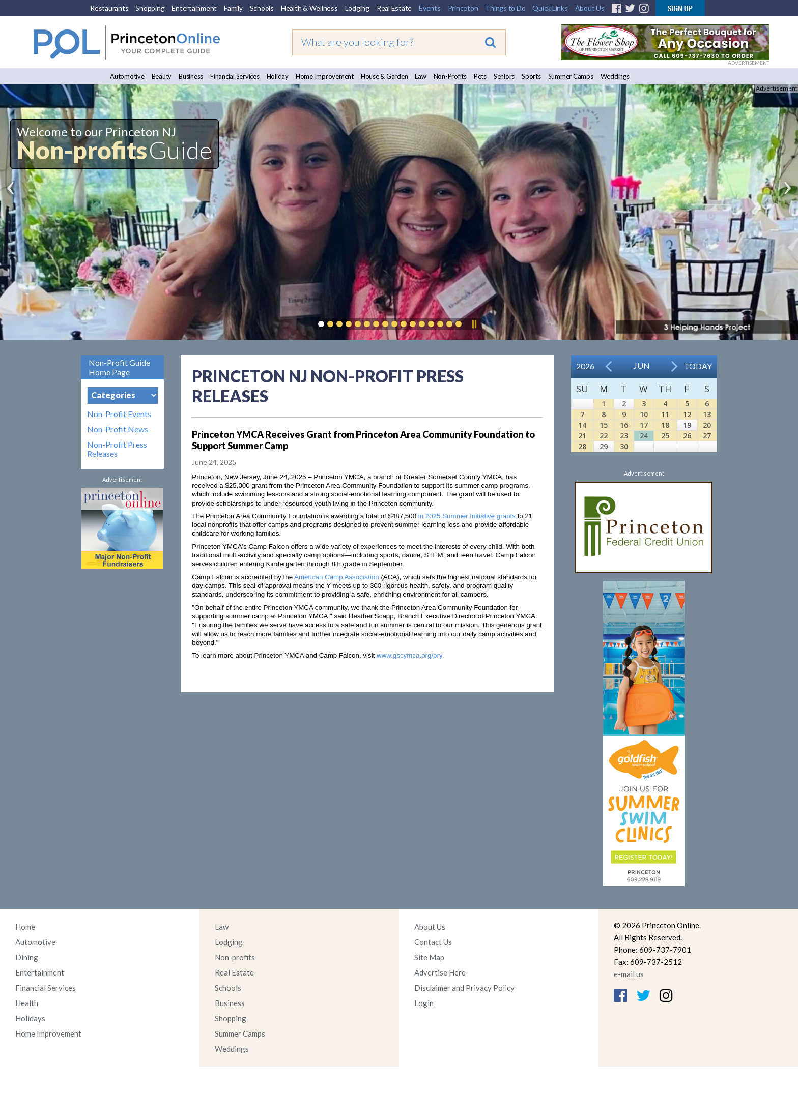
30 (624, 446)
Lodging (357, 8)
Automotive (127, 76)
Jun (642, 365)
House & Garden (384, 76)
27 (707, 435)
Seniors (504, 76)
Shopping (149, 8)
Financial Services (235, 76)
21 (582, 435)
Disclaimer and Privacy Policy (464, 987)
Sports (531, 76)
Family (233, 8)
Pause (473, 324)
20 (707, 425)
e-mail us (629, 974)
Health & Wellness (309, 8)
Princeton (463, 8)
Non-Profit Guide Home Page (119, 367)
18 (665, 425)
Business (191, 76)
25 (665, 435)
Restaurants (109, 8)
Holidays (30, 1018)
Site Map (429, 957)
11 (665, 414)
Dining (26, 957)
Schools (262, 8)
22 (604, 435)
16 (624, 425)
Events (430, 8)
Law (420, 76)
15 (604, 425)
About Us (590, 8)
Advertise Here (440, 972)
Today (698, 366)
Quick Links (549, 8)
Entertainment (194, 8)
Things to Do (505, 8)
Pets (480, 76)
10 (644, 414)
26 (687, 435)
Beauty (162, 76)
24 (644, 435)
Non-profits (235, 957)
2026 (585, 366)
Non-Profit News (117, 429)
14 (582, 425)
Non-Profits (450, 76)
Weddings (615, 76)
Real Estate (394, 8)
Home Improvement (325, 76)
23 (624, 435)
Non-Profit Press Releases (117, 449)
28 (582, 446)
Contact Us (433, 942)
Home (25, 926)
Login (424, 1003)
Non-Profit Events (119, 414)
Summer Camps (570, 76)
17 (644, 425)
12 (687, 414)
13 (707, 414)
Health (26, 1003)
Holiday (278, 76)
